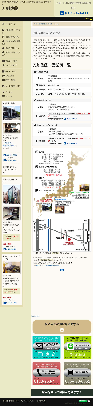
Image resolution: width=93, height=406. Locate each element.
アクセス (7, 92)
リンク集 (7, 96)
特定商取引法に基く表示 (11, 401)
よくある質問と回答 (11, 86)
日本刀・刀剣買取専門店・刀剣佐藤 (43, 24)
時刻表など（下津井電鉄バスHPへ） (49, 265)
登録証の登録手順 (10, 37)
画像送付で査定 (9, 61)
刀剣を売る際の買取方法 (11, 42)
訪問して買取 (8, 80)
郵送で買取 (8, 76)
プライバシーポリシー (28, 401)
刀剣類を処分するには (11, 31)
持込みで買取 (8, 71)
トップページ (8, 24)
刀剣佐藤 (10, 8)
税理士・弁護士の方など (11, 54)
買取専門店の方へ (10, 48)
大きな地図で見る (35, 316)
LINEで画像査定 (10, 65)
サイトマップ (41, 401)
